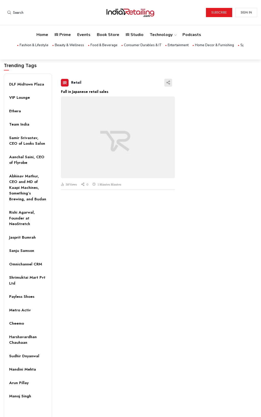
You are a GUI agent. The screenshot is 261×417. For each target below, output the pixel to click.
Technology (163, 35)
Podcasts (191, 35)
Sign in (246, 12)
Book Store (108, 35)
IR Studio (134, 35)
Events (83, 35)
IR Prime (63, 35)
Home (42, 35)
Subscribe (219, 12)
